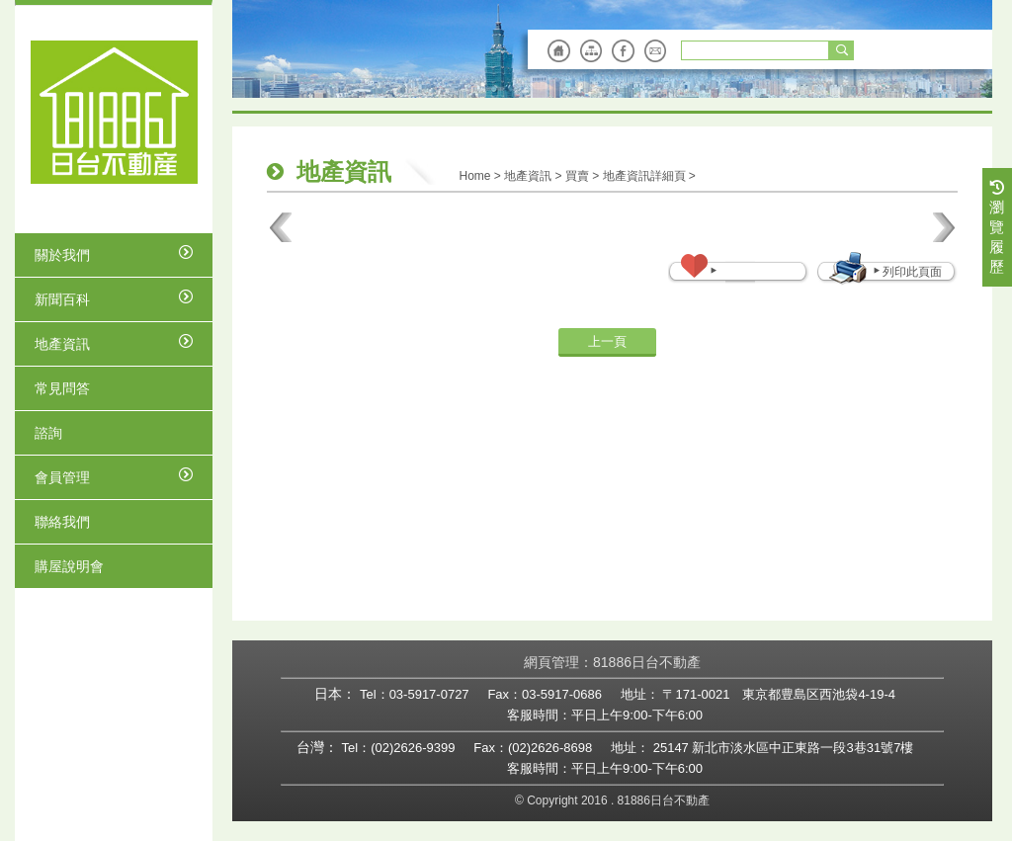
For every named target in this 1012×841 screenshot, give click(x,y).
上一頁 (607, 341)
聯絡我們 (62, 522)
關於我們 (114, 254)
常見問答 (62, 388)
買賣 (577, 176)
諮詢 (48, 433)
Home (474, 176)
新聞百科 (114, 298)
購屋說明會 (69, 566)
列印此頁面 (906, 272)
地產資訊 (114, 343)
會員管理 (114, 476)
